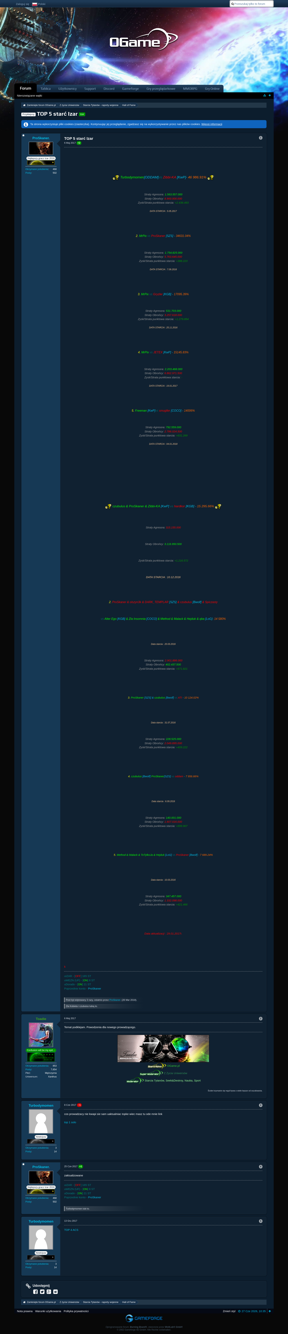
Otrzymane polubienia (36, 169)
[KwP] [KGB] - (163, 506)
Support (90, 88)
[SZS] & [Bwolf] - (164, 697)
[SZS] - (164, 235)
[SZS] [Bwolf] (164, 602)
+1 (80, 1166)
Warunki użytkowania (48, 1311)
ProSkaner (94, 988)
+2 (79, 142)
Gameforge (130, 88)
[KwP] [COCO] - (164, 410)
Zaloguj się (22, 4)
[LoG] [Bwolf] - (164, 854)
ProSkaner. (115, 1000)
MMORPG (190, 88)
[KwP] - (164, 352)
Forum (25, 88)
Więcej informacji (211, 124)
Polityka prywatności (76, 1311)
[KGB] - (164, 294)
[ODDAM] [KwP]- (163, 177)
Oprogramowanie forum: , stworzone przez (144, 1327)
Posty (28, 172)
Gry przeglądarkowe (161, 88)
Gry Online (212, 88)
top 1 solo (70, 1122)
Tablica (46, 88)
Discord (109, 88)
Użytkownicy (67, 88)
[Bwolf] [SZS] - (164, 776)
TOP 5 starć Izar (57, 114)
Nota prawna (25, 1311)
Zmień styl (229, 1311)
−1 (79, 1105)
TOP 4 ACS (71, 1229)
